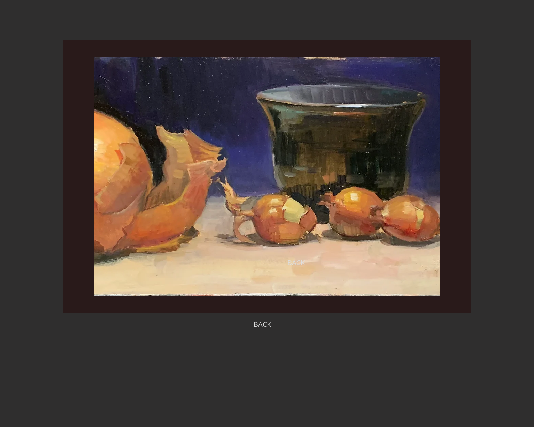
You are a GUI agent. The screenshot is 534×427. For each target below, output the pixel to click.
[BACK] (296, 262)
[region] (267, 176)
